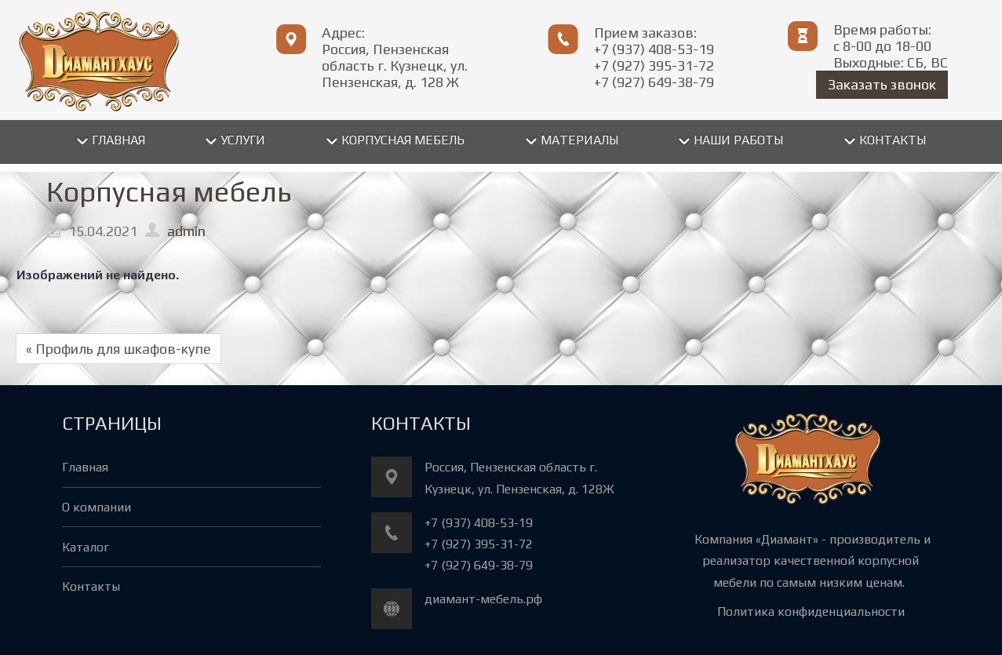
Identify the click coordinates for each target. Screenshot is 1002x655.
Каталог (85, 547)
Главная (85, 467)
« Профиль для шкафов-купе (118, 348)
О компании (96, 507)
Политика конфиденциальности (811, 611)
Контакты (91, 586)
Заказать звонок (882, 84)
